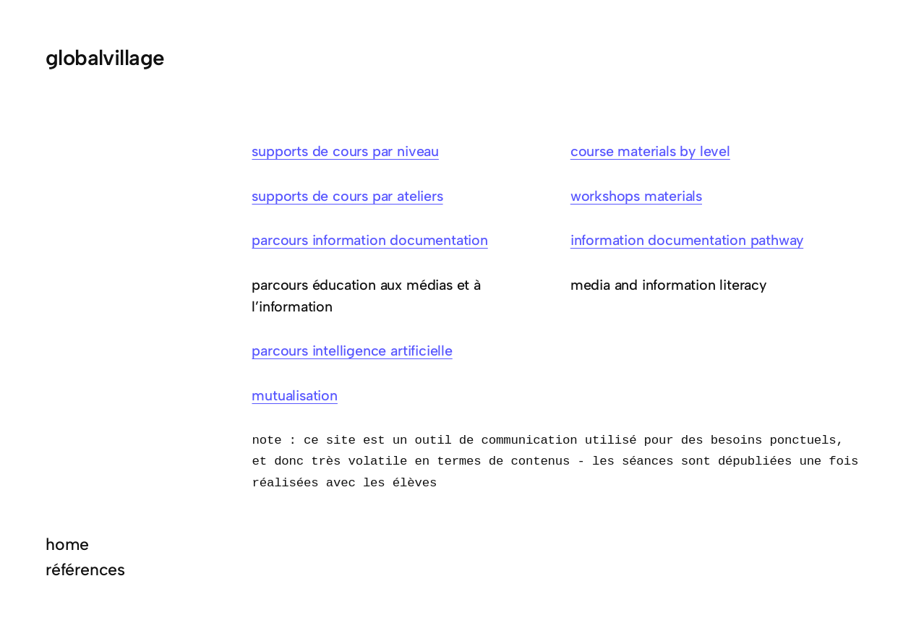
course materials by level (650, 151)
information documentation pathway (686, 240)
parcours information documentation (369, 240)
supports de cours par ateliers (347, 196)
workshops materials (636, 196)
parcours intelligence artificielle (352, 350)
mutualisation (294, 395)
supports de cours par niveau (345, 151)
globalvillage (105, 57)
